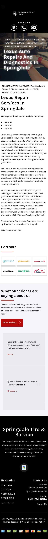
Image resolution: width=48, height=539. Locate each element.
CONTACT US (8, 502)
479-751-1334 (29, 212)
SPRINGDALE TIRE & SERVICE (19, 39)
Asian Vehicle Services (11, 230)
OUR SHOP (6, 485)
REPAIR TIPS (7, 498)
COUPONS (6, 489)
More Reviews (12, 322)
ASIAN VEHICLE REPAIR (16, 46)
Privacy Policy (38, 522)
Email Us (42, 504)
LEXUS (32, 46)
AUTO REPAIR (8, 493)
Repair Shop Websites (31, 519)
